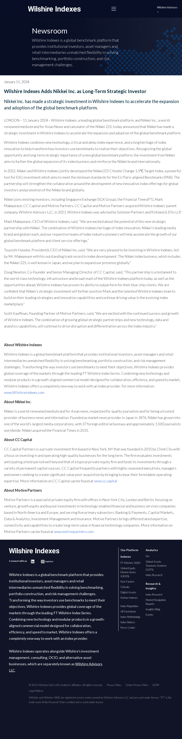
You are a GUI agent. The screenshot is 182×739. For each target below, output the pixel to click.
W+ (148, 556)
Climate (125, 587)
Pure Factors (128, 581)
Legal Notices (36, 690)
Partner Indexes (129, 597)
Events (149, 614)
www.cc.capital (105, 481)
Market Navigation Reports (156, 601)
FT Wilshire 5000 (130, 562)
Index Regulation (129, 606)
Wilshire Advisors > (167, 10)
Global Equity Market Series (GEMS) (128, 572)
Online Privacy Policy (137, 685)
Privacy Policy (114, 685)
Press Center (128, 627)
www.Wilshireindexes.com (24, 392)
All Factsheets (128, 611)
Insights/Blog (153, 609)
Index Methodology (130, 616)
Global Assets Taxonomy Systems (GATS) (156, 565)
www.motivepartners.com (74, 531)
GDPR (155, 685)
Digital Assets (128, 592)
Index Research (154, 575)
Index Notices (128, 622)
